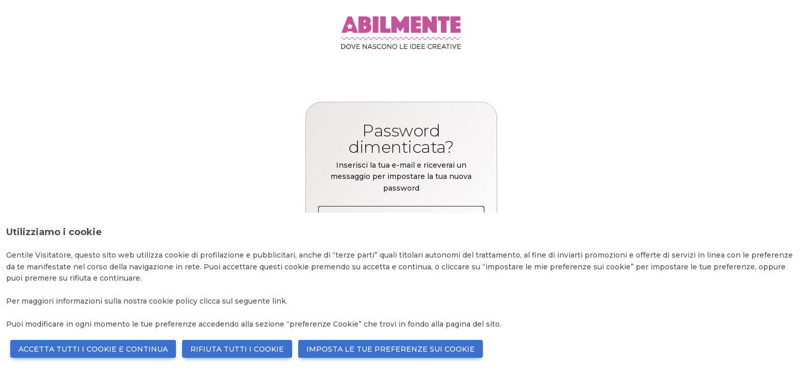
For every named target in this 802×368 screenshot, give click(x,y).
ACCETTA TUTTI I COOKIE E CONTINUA (93, 349)
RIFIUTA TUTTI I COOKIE (237, 349)
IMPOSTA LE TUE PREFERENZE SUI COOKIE (390, 349)
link (279, 301)
